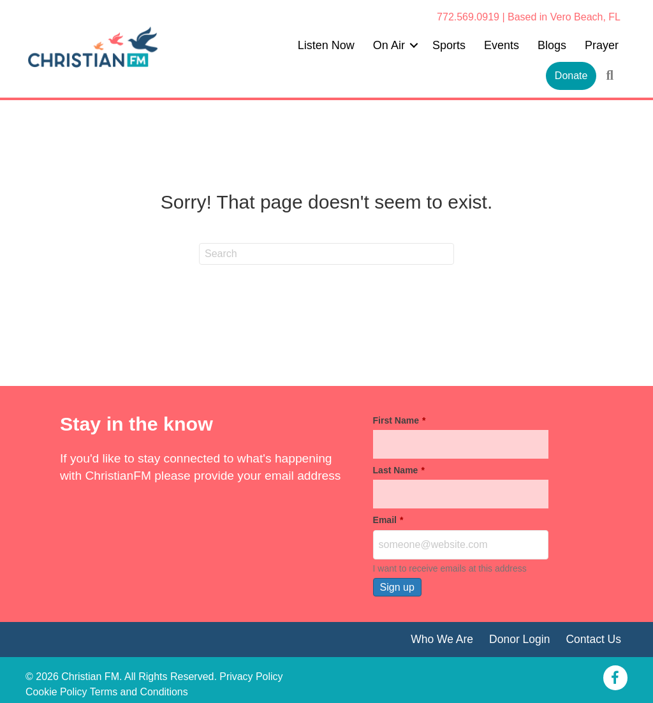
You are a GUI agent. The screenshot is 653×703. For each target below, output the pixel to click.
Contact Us (593, 639)
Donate (571, 75)
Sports (449, 45)
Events (501, 45)
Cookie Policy (56, 691)
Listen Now (326, 45)
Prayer (602, 45)
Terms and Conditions (139, 691)
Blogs (552, 45)
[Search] (326, 254)
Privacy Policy (251, 676)
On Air (389, 45)
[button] (414, 45)
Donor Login (519, 639)
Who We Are (441, 639)
